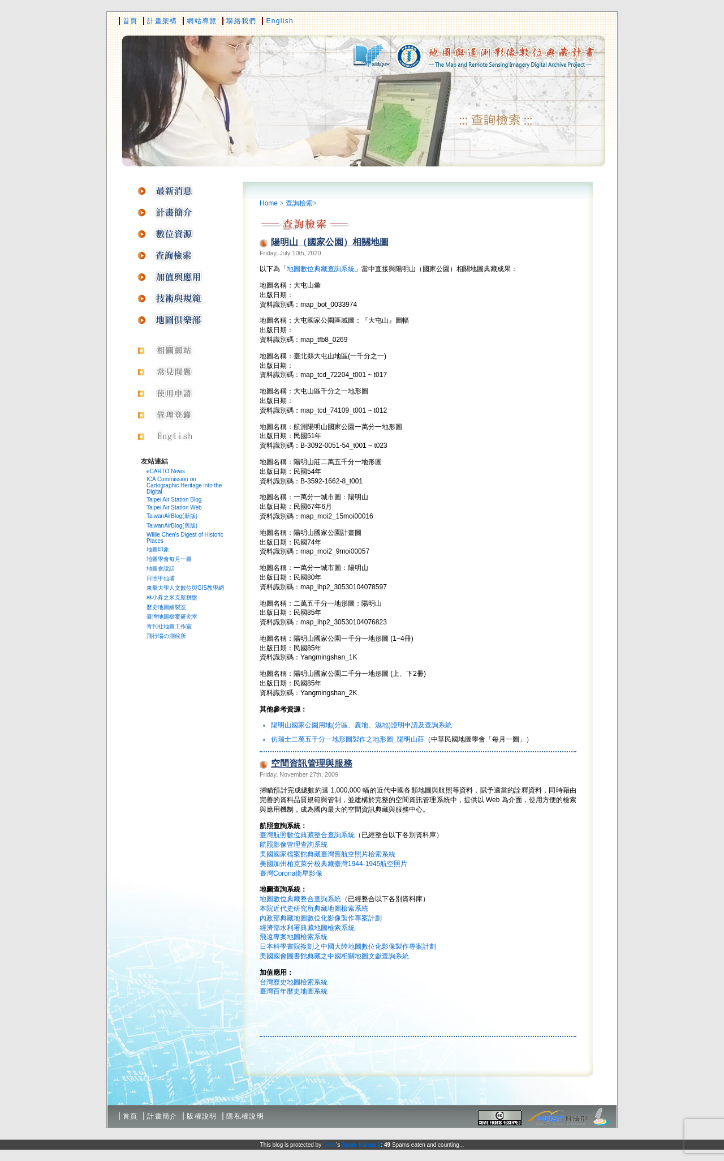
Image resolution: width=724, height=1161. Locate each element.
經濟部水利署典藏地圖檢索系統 (307, 928)
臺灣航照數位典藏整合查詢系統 (307, 835)
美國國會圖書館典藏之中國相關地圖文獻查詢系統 (334, 956)
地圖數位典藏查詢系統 (321, 269)
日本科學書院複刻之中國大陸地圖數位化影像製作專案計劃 (348, 946)
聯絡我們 (241, 21)
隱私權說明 (245, 1116)
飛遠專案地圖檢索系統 (293, 937)
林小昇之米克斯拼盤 (171, 597)
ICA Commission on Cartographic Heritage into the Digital (184, 485)
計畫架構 (162, 21)
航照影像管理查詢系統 (293, 845)
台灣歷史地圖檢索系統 (293, 982)
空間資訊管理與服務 (311, 763)
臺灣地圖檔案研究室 (171, 617)
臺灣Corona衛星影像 (291, 873)
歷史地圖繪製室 (166, 607)
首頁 (130, 21)
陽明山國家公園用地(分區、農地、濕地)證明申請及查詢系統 (361, 725)
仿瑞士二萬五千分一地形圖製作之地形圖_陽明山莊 (347, 739)
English (280, 21)
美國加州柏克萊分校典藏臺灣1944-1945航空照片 (333, 864)
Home (269, 203)
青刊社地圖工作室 (169, 626)
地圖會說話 (160, 568)
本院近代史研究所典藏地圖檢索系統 (314, 908)
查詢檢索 (299, 203)
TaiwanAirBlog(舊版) (171, 525)
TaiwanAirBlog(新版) (171, 516)
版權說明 (202, 1116)
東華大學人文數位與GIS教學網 (185, 588)
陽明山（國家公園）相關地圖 (330, 242)
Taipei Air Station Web (174, 507)
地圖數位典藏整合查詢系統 (300, 899)
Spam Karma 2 (361, 1145)
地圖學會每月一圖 (169, 559)
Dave (329, 1145)
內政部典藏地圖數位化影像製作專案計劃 (321, 918)
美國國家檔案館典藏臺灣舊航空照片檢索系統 (327, 854)
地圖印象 (157, 549)
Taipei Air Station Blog (173, 499)
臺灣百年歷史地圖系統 (293, 991)
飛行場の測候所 (166, 636)
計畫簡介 (162, 1116)
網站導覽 (202, 21)
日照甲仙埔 (160, 578)
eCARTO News (165, 471)
